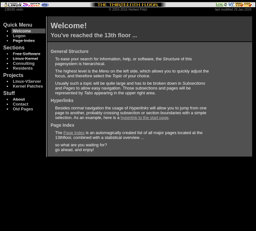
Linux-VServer (27, 81)
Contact (20, 104)
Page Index (74, 132)
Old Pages (23, 109)
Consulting (24, 63)
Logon (19, 35)
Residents (23, 68)
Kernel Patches (28, 86)
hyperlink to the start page (145, 117)
